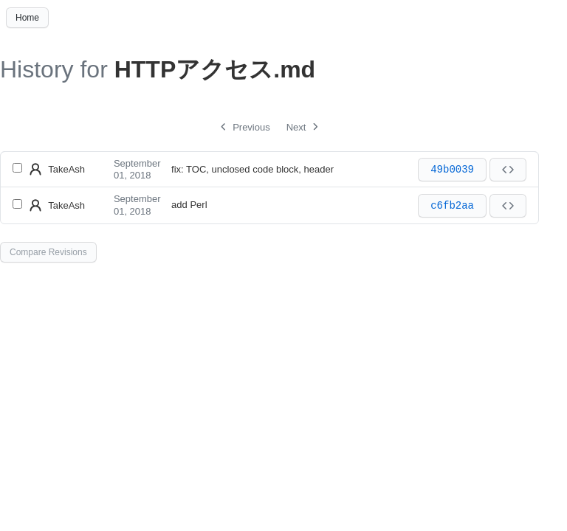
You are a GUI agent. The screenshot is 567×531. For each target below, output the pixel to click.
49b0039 (452, 170)
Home (27, 18)
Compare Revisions (48, 252)
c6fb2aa (452, 206)
